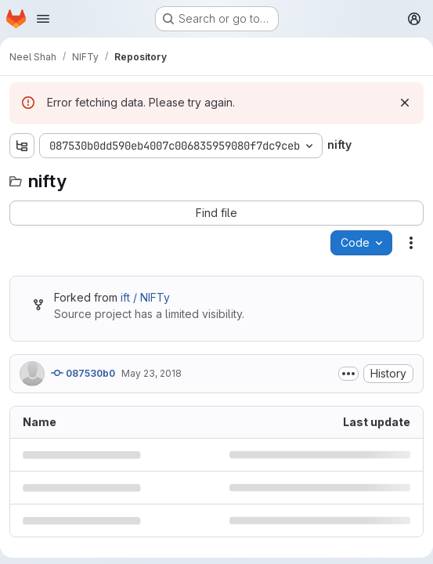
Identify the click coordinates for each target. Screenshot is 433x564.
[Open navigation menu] (43, 18)
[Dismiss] (404, 102)
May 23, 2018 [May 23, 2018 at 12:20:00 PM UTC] (151, 373)
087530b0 (83, 373)
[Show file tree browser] (21, 145)
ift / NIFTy (145, 297)
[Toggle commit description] (348, 374)
